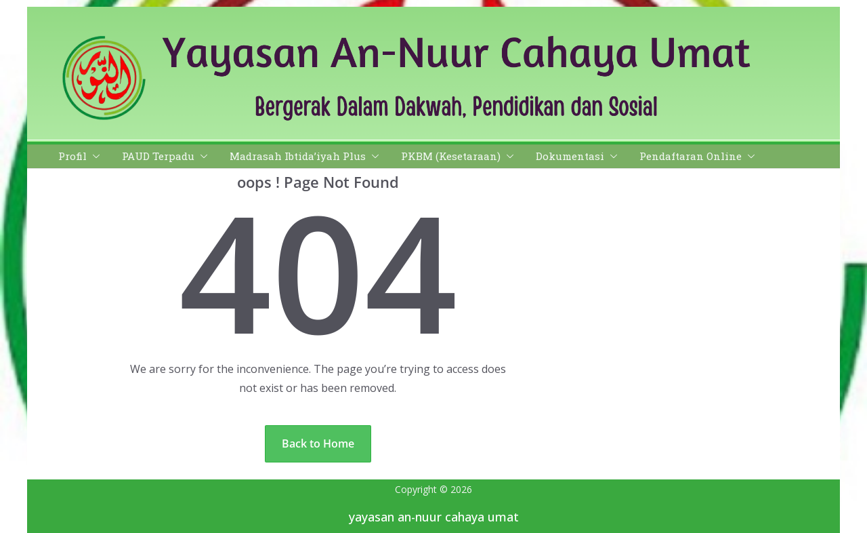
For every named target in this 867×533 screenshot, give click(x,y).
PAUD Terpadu (158, 156)
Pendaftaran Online (690, 156)
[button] (93, 156)
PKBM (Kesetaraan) (451, 156)
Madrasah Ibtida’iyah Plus (298, 156)
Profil (72, 156)
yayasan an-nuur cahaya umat (434, 517)
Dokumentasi (570, 156)
